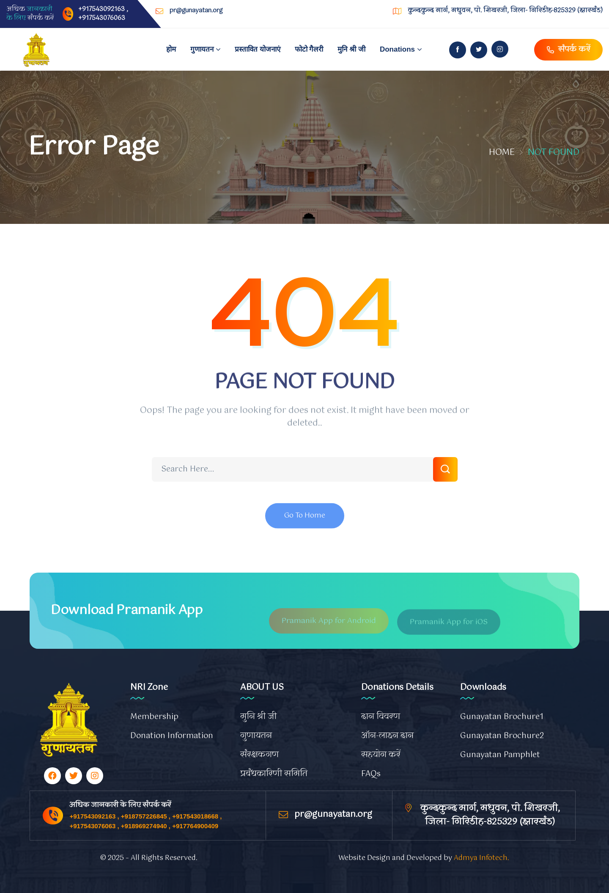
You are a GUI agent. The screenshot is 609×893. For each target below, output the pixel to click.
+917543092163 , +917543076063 (103, 13)
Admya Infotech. (481, 858)
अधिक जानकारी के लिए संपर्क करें (120, 805)
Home (502, 153)
